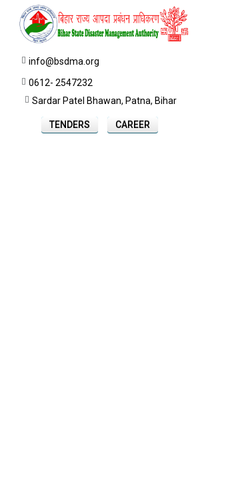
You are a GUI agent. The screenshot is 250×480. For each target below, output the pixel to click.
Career (132, 124)
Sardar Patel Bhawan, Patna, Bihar (104, 100)
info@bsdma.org (64, 61)
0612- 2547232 (61, 82)
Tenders (69, 124)
